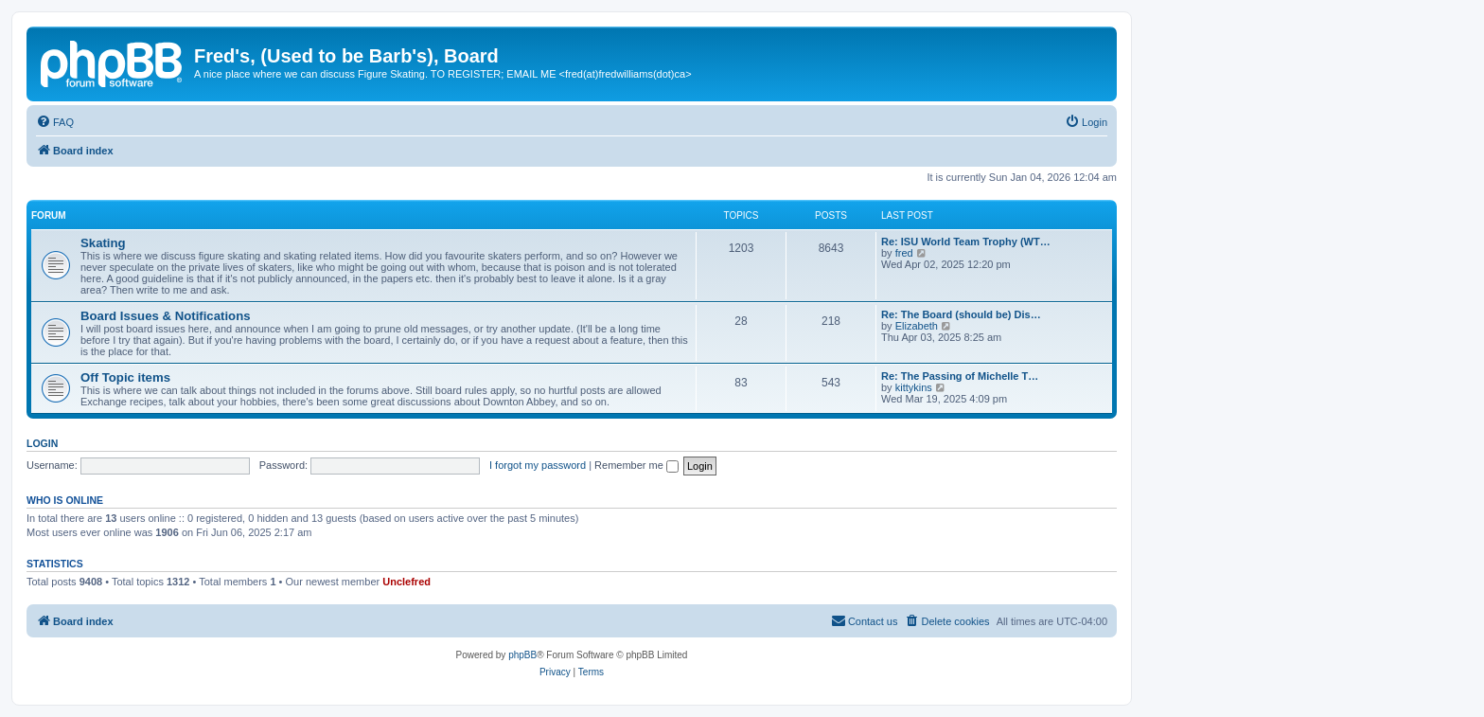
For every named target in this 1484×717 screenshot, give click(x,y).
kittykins (913, 387)
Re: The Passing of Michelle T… (959, 376)
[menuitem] (55, 122)
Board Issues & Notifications (165, 316)
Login (42, 443)
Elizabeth (916, 326)
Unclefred (406, 581)
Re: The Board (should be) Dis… (961, 314)
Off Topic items (125, 377)
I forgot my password (537, 465)
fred (904, 253)
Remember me (636, 465)
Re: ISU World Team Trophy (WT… (966, 241)
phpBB (522, 655)
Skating (103, 243)
